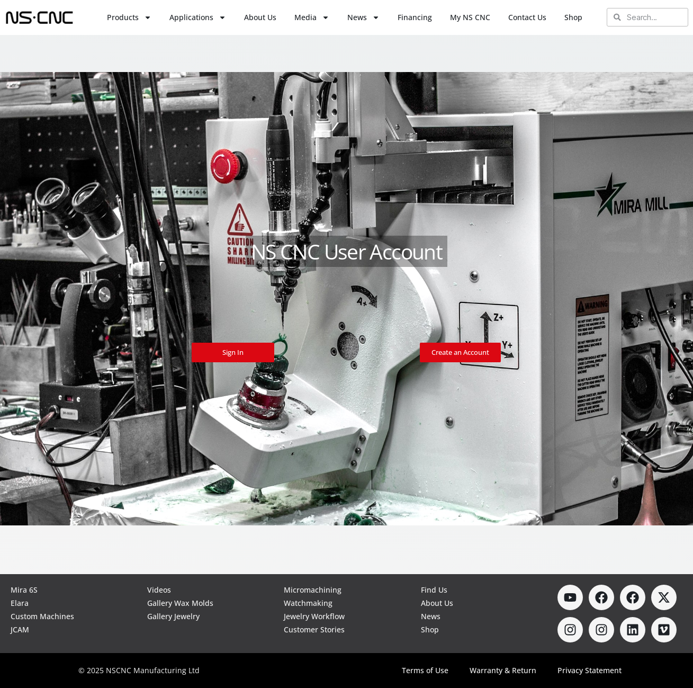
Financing (415, 17)
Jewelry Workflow (314, 616)
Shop (573, 17)
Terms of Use (425, 670)
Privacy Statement (589, 670)
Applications (197, 17)
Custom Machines (42, 616)
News (363, 17)
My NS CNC (470, 17)
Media (311, 17)
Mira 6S (24, 590)
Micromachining (312, 590)
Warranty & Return (503, 670)
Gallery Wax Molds (180, 603)
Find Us (434, 590)
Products (129, 17)
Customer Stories (314, 629)
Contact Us (527, 17)
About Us (260, 17)
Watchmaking (308, 603)
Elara (20, 603)
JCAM (20, 629)
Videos (159, 590)
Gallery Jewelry (173, 616)
